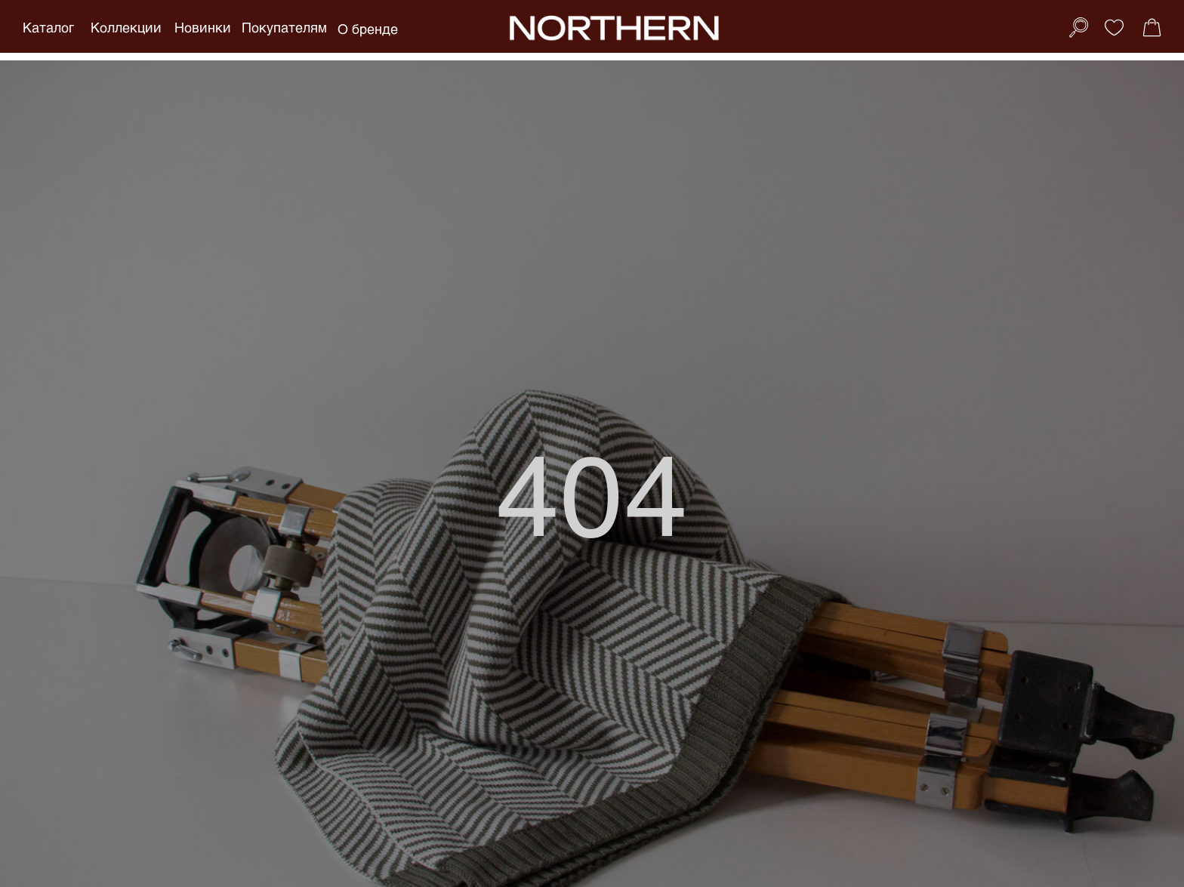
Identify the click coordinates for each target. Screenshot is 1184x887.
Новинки (202, 27)
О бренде (368, 28)
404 (592, 491)
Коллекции (126, 27)
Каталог (48, 27)
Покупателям (284, 27)
